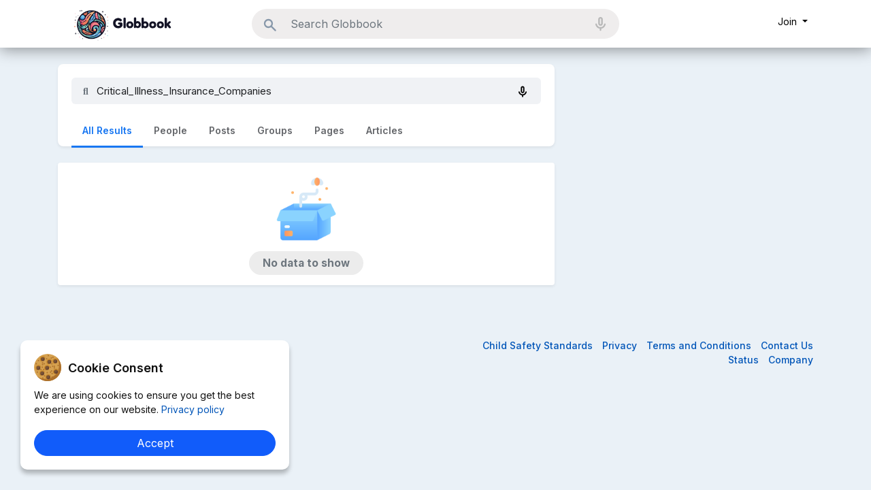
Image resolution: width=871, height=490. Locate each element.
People (170, 130)
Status (744, 359)
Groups (275, 130)
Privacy (621, 345)
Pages (329, 130)
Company (790, 359)
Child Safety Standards (538, 345)
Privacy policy (192, 409)
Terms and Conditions (700, 345)
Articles (384, 130)
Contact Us (787, 345)
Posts (222, 130)
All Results (107, 130)
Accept (155, 443)
